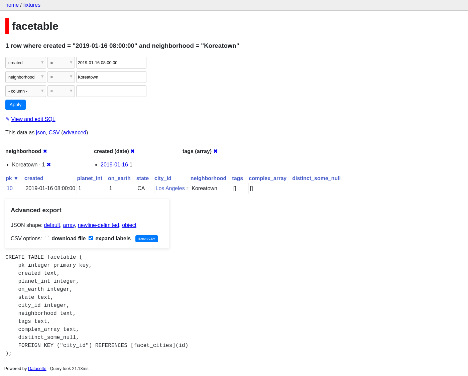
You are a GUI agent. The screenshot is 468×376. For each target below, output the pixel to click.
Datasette (37, 368)
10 (10, 188)
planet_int (90, 178)
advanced (74, 132)
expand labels (110, 238)
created (33, 178)
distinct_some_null (316, 178)
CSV (54, 132)
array (69, 225)
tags (237, 178)
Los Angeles (170, 188)
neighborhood (209, 178)
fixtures (31, 5)
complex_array (267, 178)
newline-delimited (98, 225)
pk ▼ (12, 178)
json (41, 132)
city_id (162, 178)
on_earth (119, 178)
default (52, 225)
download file (65, 238)
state (142, 178)
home (12, 5)
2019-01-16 (114, 164)
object (129, 225)
